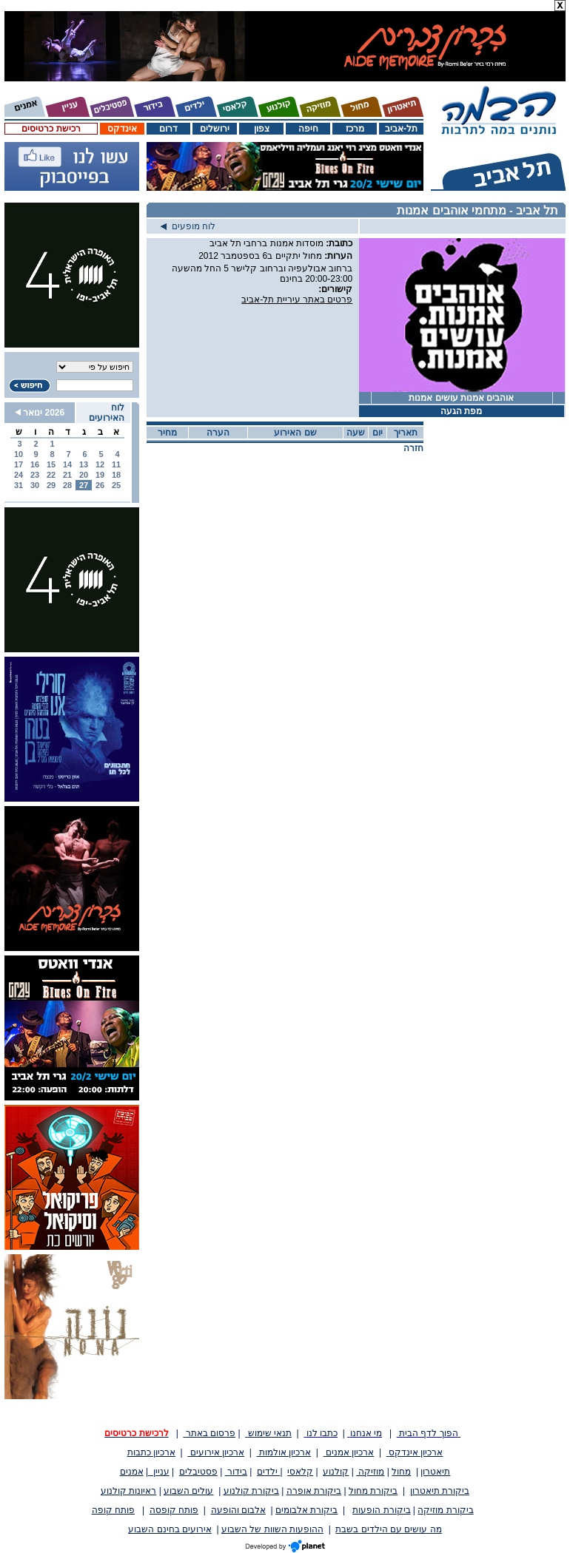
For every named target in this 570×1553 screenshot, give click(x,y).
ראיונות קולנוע (128, 1491)
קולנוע (336, 1471)
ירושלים (214, 129)
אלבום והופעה (238, 1510)
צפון (261, 129)
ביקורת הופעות (381, 1510)
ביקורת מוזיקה (445, 1510)
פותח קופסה (174, 1510)
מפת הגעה (461, 411)
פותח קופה (113, 1510)
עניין (159, 1471)
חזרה (413, 448)
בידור (236, 1471)
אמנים (132, 1471)
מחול (401, 1471)
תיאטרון (435, 1471)
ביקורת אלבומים (306, 1510)
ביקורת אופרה (313, 1491)
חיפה (308, 129)
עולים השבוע (188, 1491)
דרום (168, 129)
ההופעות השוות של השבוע (272, 1529)
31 (18, 485)
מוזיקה (370, 1471)
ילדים (268, 1471)
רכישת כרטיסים (50, 129)
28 (67, 485)
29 (51, 485)
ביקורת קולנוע (251, 1491)
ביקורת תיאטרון (439, 1491)
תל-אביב (401, 129)
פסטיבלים (198, 1471)
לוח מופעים (188, 226)
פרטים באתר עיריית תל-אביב (296, 299)
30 (34, 485)
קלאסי (300, 1471)
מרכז (355, 129)
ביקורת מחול (373, 1491)
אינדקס (122, 129)
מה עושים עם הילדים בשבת (388, 1529)
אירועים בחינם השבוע (170, 1529)
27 (83, 485)
